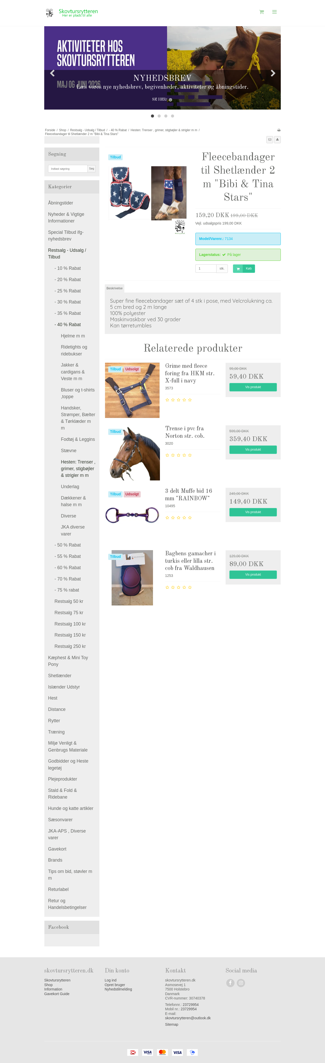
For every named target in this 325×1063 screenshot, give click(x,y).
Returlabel (58, 889)
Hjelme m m (73, 335)
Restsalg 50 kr (69, 601)
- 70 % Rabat (68, 579)
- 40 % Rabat (68, 324)
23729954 (191, 1005)
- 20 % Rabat (68, 279)
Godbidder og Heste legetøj (68, 764)
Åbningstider (60, 203)
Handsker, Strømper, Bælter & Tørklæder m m (78, 418)
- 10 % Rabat (68, 268)
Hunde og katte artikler (70, 808)
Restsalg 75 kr (69, 612)
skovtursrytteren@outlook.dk (188, 1018)
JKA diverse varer (73, 530)
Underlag (70, 486)
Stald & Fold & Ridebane (62, 794)
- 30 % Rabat (68, 302)
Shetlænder (59, 675)
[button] (269, 139)
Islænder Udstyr (64, 687)
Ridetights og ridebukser (74, 350)
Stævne (68, 450)
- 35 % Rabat (68, 313)
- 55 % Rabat (68, 556)
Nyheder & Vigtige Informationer (66, 218)
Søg (91, 168)
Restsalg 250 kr (70, 646)
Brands (55, 860)
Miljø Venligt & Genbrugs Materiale (68, 746)
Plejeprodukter (62, 779)
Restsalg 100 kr (70, 624)
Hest (52, 698)
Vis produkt (253, 387)
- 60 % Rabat (68, 567)
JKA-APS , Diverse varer (67, 834)
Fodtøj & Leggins (78, 439)
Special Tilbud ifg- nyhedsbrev (66, 236)
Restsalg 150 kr (70, 635)
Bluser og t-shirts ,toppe (78, 393)
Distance (57, 709)
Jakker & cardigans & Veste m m (73, 371)
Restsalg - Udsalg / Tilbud (67, 254)
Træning (56, 732)
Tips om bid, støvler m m (70, 875)
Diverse (68, 516)
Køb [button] (242, 269)
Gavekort (57, 849)
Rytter (54, 720)
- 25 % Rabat (68, 290)
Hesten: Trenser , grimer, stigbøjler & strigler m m (78, 468)
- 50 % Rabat (68, 545)
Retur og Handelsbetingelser (67, 904)
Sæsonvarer (60, 819)
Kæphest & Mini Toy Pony (68, 661)
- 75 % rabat (67, 590)
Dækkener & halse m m (73, 501)
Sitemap (171, 1024)
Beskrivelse (114, 288)
